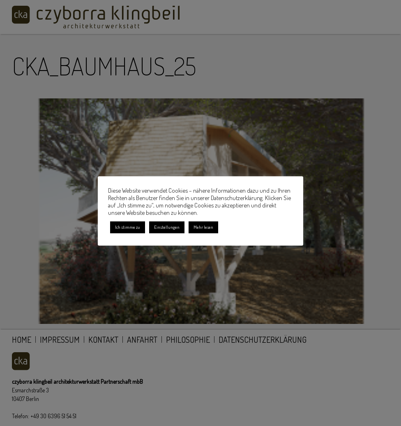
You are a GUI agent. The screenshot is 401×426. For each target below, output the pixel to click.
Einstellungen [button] (167, 227)
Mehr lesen (203, 227)
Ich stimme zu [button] (127, 227)
